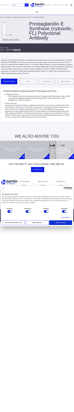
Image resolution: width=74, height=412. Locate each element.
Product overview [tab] (9, 81)
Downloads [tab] (46, 81)
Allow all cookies (61, 222)
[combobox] (18, 5)
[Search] (27, 5)
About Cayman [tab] (66, 81)
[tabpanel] (37, 105)
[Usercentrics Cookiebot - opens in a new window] (65, 188)
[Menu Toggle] (37, 12)
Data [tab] (28, 81)
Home (1, 17)
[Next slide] (72, 150)
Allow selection (36, 222)
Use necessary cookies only (13, 222)
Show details (65, 217)
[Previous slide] (2, 150)
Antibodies (7, 17)
